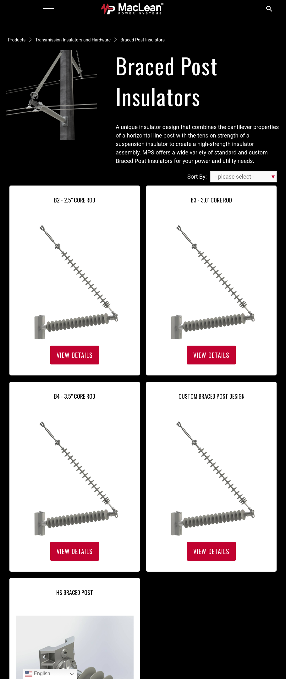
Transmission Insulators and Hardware (73, 39)
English (37, 674)
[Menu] (49, 8)
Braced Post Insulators (142, 39)
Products (16, 39)
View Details (75, 355)
